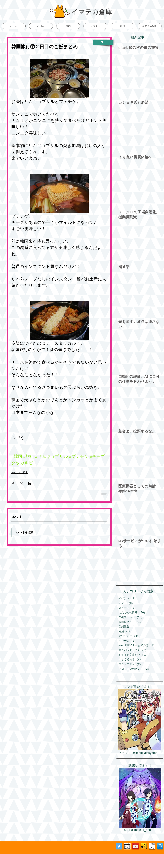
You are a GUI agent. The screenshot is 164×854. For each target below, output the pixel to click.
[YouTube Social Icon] (135, 846)
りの (127, 830)
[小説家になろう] (152, 846)
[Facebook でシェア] (13, 483)
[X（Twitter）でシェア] (21, 483)
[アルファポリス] (143, 846)
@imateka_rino (141, 830)
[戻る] (103, 42)
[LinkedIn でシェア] (29, 483)
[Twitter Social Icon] (119, 846)
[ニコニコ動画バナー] (127, 846)
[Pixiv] (160, 846)
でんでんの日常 (19, 472)
